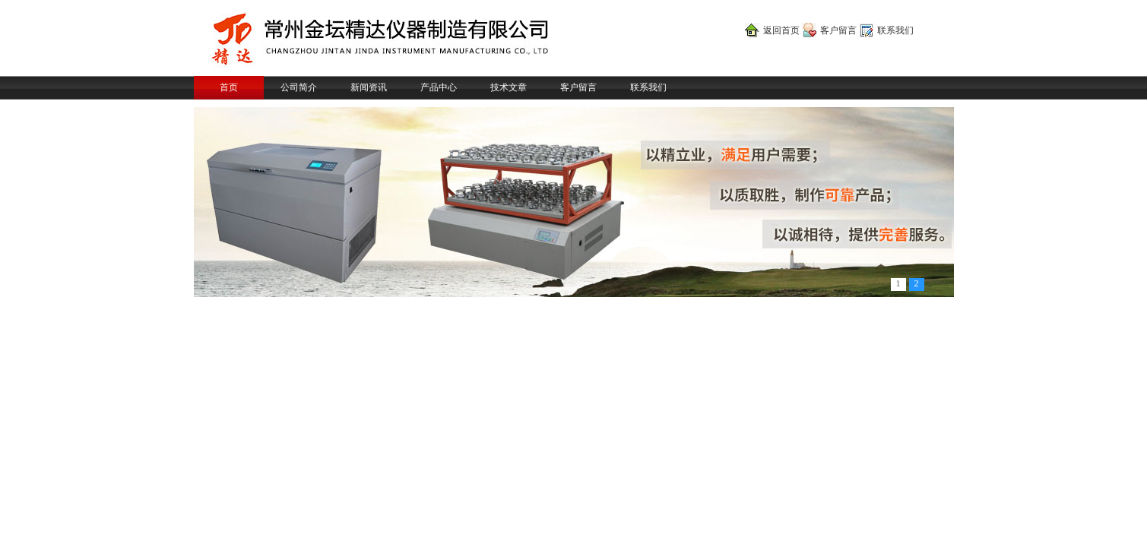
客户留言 (838, 30)
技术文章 (508, 87)
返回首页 (781, 30)
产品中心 (438, 87)
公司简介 (298, 87)
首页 (229, 87)
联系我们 (895, 30)
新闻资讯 (368, 87)
